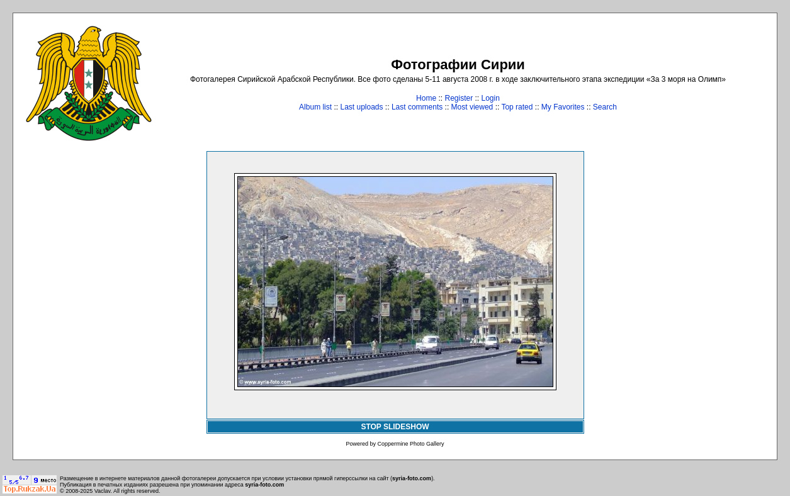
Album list (315, 107)
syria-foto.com (411, 478)
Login (491, 98)
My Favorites (563, 107)
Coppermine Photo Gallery (410, 444)
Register (458, 98)
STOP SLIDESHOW (395, 426)
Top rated (517, 107)
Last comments (417, 107)
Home (426, 98)
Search (605, 107)
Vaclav (102, 491)
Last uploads (361, 107)
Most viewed (472, 107)
